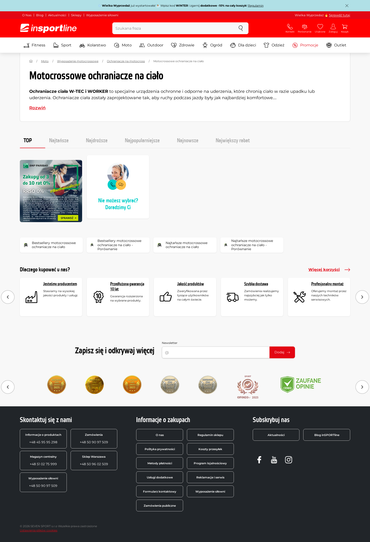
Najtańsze (59, 140)
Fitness (34, 45)
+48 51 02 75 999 (43, 460)
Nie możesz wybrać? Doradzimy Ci (118, 204)
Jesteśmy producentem (60, 284)
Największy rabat (233, 140)
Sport (62, 45)
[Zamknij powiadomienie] (347, 5)
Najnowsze (187, 140)
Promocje (305, 45)
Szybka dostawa (256, 284)
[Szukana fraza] (172, 28)
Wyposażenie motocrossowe (77, 61)
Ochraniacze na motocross (126, 61)
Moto (123, 45)
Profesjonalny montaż (327, 284)
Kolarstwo (92, 45)
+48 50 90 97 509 (94, 438)
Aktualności (57, 15)
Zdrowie (182, 45)
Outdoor (151, 45)
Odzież (274, 45)
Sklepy (76, 15)
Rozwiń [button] (37, 107)
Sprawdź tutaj (339, 15)
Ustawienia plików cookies (38, 530)
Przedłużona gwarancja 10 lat (127, 286)
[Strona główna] (31, 61)
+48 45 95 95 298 (43, 438)
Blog (39, 15)
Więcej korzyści (329, 270)
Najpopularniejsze (142, 140)
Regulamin (256, 5)
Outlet (336, 45)
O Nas (26, 15)
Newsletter (169, 343)
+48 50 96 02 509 (94, 460)
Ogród (212, 45)
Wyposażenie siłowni (102, 15)
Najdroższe (97, 140)
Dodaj (282, 352)
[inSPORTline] (48, 28)
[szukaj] (240, 28)
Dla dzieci (243, 45)
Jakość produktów (190, 284)
